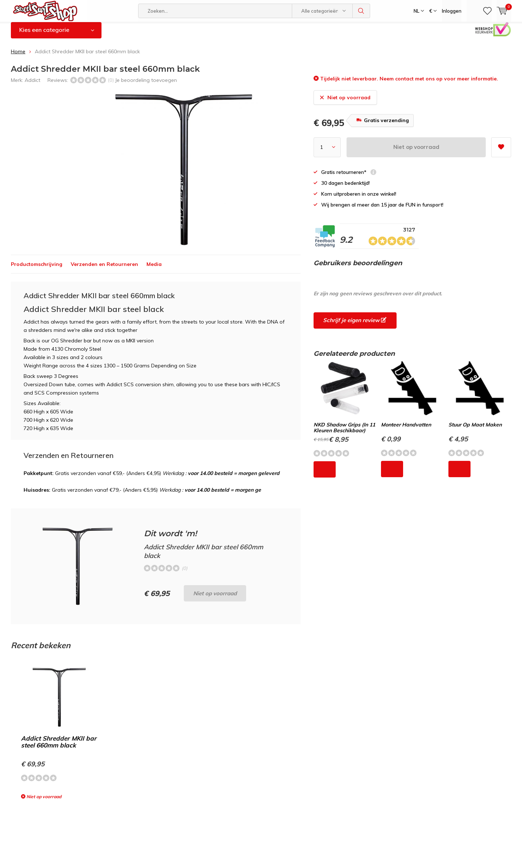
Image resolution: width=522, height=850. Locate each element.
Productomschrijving (36, 269)
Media (154, 269)
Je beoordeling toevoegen (146, 85)
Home (18, 57)
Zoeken (361, 11)
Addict (32, 85)
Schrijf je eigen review (354, 325)
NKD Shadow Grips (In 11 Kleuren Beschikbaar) (344, 433)
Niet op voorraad (416, 152)
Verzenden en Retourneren (104, 269)
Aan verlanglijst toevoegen (501, 150)
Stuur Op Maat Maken (475, 430)
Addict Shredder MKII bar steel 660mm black (58, 747)
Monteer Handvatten (406, 430)
